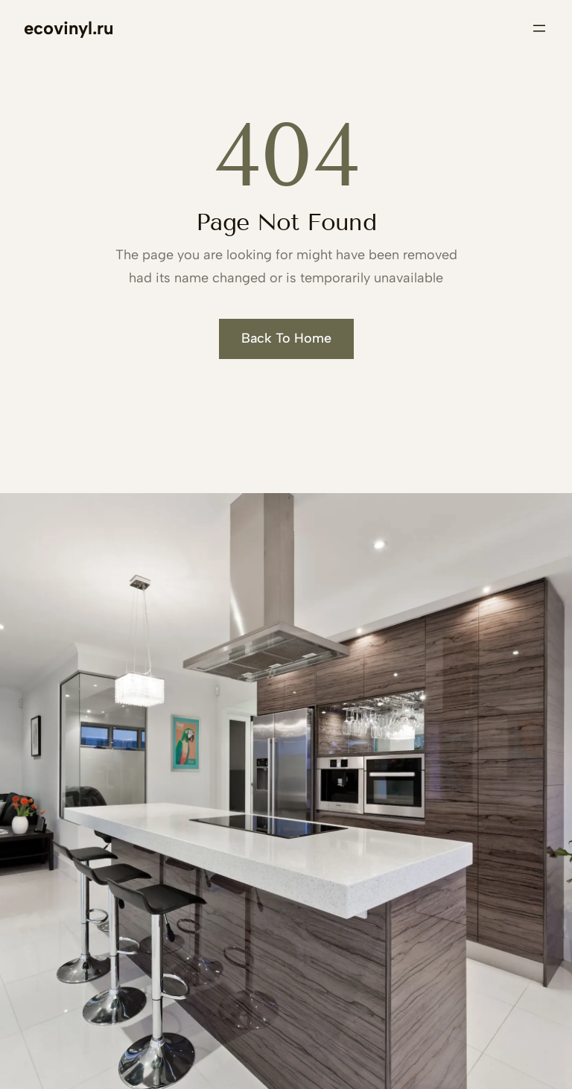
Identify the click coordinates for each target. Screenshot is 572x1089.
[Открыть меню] (539, 28)
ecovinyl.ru (68, 28)
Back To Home (286, 338)
